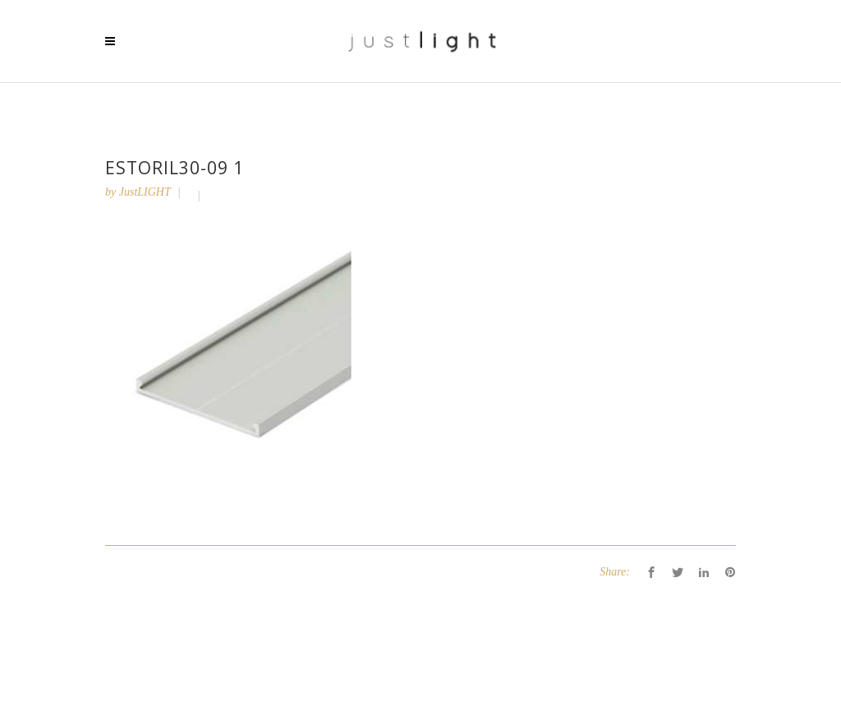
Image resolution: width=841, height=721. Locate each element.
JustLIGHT (145, 192)
